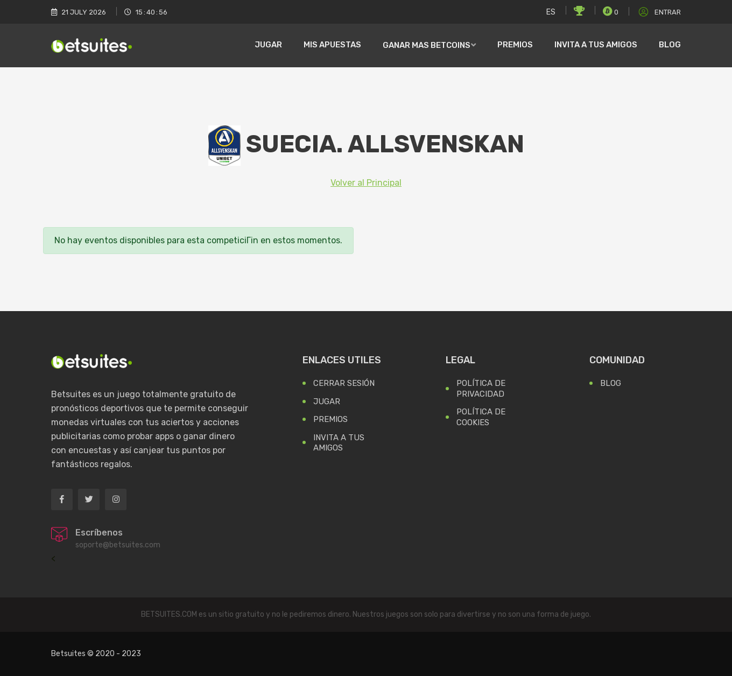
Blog (670, 45)
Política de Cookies (480, 417)
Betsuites (68, 653)
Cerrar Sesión (344, 383)
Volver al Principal (366, 183)
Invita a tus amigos (595, 45)
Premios (515, 45)
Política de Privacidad (480, 388)
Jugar (268, 45)
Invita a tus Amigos (338, 443)
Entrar (659, 12)
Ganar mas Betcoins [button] (426, 45)
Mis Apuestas (332, 45)
